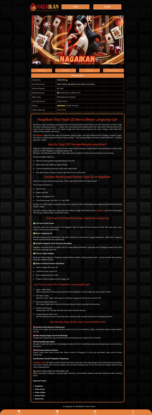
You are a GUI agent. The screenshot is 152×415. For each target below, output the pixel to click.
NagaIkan (39, 135)
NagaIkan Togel (39, 362)
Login (133, 412)
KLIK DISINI (61, 110)
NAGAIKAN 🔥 (62, 80)
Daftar (57, 412)
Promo (95, 412)
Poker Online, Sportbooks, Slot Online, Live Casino (76, 84)
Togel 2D (99, 210)
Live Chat (19, 412)
